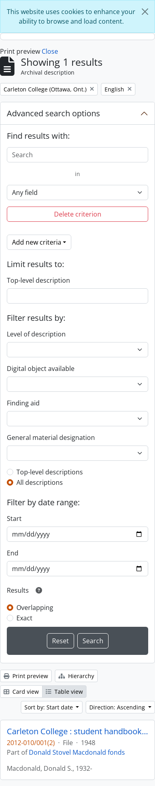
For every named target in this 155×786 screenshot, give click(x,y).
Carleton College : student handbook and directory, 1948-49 (77, 731)
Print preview (26, 676)
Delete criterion (77, 214)
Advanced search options (53, 113)
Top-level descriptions (49, 472)
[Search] (77, 154)
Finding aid (23, 403)
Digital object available (40, 368)
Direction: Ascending (118, 707)
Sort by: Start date (49, 707)
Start (14, 518)
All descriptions (39, 482)
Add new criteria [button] (36, 242)
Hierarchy (76, 676)
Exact (24, 618)
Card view (21, 691)
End (12, 553)
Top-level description (38, 280)
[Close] (145, 11)
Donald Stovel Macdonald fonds (77, 752)
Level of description (36, 334)
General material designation (51, 437)
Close (50, 51)
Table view (64, 691)
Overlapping (34, 607)
